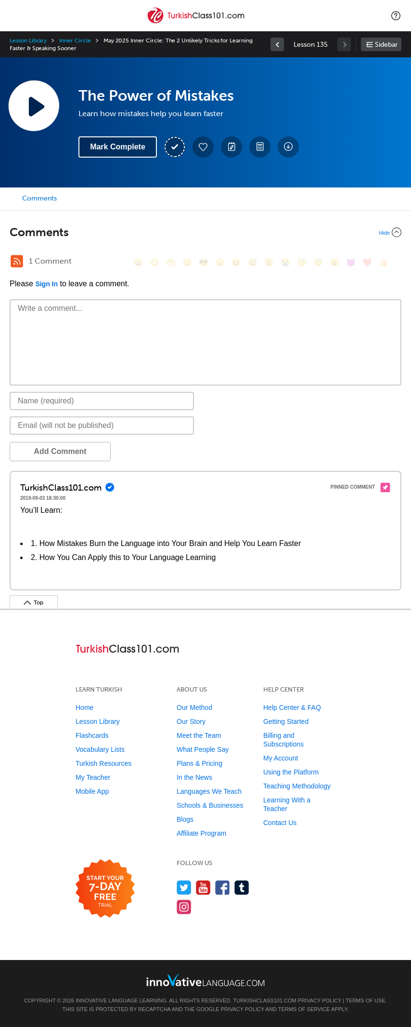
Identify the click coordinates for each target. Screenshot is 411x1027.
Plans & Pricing (199, 763)
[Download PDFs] (259, 147)
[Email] (102, 425)
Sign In (46, 284)
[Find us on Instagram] (184, 906)
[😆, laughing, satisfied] (236, 262)
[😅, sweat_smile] (252, 262)
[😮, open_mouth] (334, 262)
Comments (39, 198)
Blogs (185, 819)
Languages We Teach (209, 791)
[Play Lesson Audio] (33, 105)
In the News (194, 777)
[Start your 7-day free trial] (105, 889)
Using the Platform (291, 772)
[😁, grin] (171, 262)
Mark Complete (117, 147)
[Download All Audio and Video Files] (288, 147)
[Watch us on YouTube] (203, 887)
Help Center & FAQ (292, 707)
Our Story (191, 721)
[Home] (196, 22)
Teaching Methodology (297, 786)
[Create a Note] (231, 147)
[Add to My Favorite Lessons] (203, 147)
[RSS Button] (17, 261)
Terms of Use (365, 1000)
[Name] (102, 401)
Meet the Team (199, 735)
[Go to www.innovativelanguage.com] (205, 980)
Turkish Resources (103, 763)
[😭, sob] (285, 262)
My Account (280, 758)
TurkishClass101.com (264, 1000)
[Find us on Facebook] (222, 887)
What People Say (203, 749)
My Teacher (93, 777)
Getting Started (285, 721)
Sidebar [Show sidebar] (386, 44)
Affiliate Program (201, 833)
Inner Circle (74, 40)
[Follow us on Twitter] (184, 887)
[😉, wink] (269, 262)
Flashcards (92, 735)
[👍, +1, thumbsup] (383, 262)
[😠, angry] (220, 262)
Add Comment (60, 451)
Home (84, 707)
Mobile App (92, 791)
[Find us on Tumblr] (241, 887)
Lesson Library (28, 40)
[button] (396, 15)
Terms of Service (304, 1009)
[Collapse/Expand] (205, 232)
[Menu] (15, 15)
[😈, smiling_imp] (351, 262)
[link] (277, 44)
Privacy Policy (319, 1000)
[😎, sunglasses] (203, 262)
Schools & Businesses (210, 805)
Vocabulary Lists (100, 749)
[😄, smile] (138, 262)
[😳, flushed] (154, 262)
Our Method (194, 707)
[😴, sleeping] (318, 262)
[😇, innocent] (302, 262)
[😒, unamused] (187, 262)
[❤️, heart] (367, 262)
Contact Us (279, 823)
